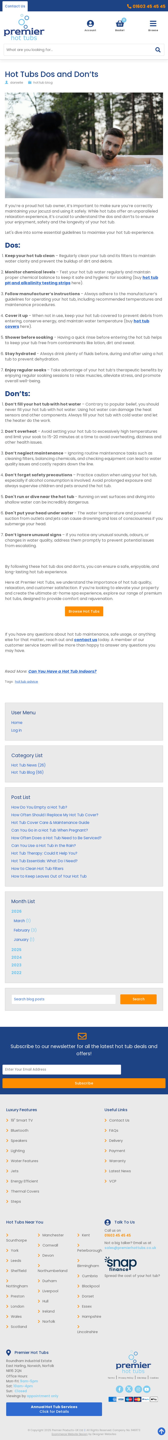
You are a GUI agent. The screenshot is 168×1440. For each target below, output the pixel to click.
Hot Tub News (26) (28, 765)
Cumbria (87, 1275)
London (15, 1306)
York (12, 1250)
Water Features (22, 1160)
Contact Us (15, 6)
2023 (16, 965)
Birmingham (88, 1263)
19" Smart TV (19, 1120)
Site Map (141, 1377)
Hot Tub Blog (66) (27, 772)
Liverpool (48, 1291)
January (21, 939)
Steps (13, 1201)
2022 (16, 973)
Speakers (16, 1140)
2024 (16, 957)
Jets (12, 1171)
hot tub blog (43, 82)
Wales (14, 1316)
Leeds (13, 1260)
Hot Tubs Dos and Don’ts (51, 74)
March (19, 920)
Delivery (114, 1140)
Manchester (51, 1235)
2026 (84, 926)
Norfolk (46, 1321)
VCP (110, 1181)
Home (16, 722)
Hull (43, 1301)
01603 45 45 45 (149, 6)
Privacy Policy (125, 1377)
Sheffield (16, 1270)
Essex (84, 1306)
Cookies (154, 1377)
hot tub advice (26, 681)
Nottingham (17, 1284)
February (22, 930)
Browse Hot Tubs (84, 611)
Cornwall (48, 1245)
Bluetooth (17, 1130)
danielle (16, 82)
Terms (111, 1377)
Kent (83, 1235)
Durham (47, 1280)
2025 (16, 950)
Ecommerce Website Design (70, 1434)
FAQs (111, 1130)
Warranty (115, 1160)
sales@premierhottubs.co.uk (130, 1248)
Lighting (15, 1150)
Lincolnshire (87, 1329)
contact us (85, 640)
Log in (16, 730)
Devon (46, 1255)
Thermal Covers (22, 1191)
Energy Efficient (22, 1181)
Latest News (118, 1171)
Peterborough (89, 1248)
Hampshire (89, 1316)
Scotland (16, 1326)
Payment (115, 1150)
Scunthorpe (16, 1238)
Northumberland (52, 1268)
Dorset (85, 1296)
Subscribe (84, 1083)
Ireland (46, 1311)
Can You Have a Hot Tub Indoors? (62, 671)
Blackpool (88, 1286)
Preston (15, 1296)
